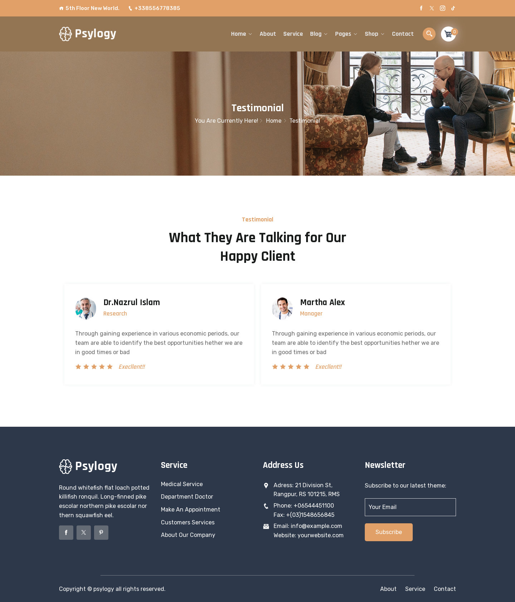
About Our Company (188, 535)
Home (238, 34)
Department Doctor (187, 496)
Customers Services (188, 522)
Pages (343, 34)
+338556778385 (154, 8)
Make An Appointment (190, 509)
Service (293, 34)
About (268, 34)
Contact (403, 34)
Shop (371, 34)
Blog (316, 34)
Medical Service (182, 484)
